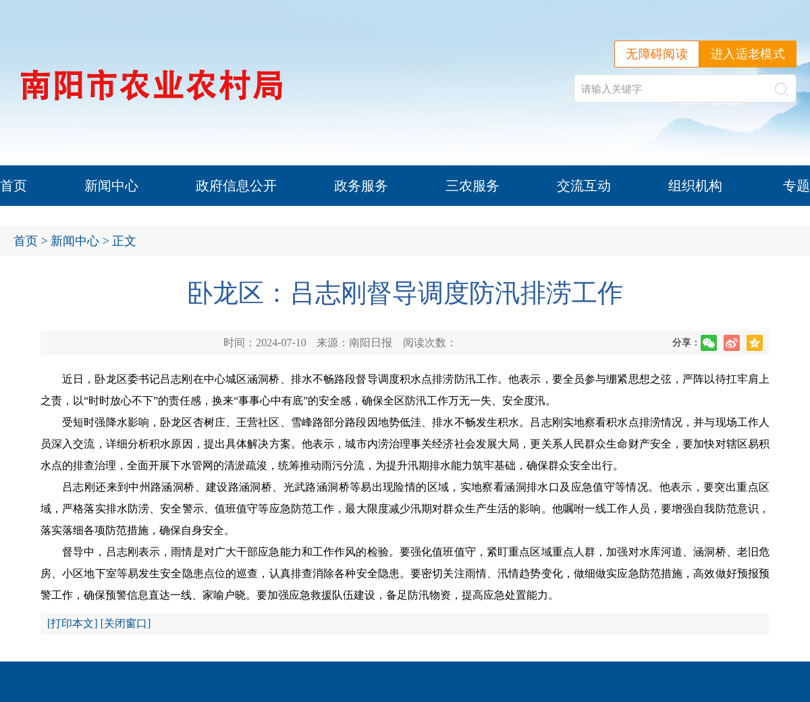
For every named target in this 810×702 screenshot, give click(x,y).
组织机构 (695, 185)
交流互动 (584, 185)
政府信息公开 (236, 185)
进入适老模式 (748, 54)
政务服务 (361, 185)
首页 (13, 185)
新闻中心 (111, 185)
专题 (796, 185)
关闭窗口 (125, 623)
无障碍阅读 (657, 54)
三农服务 (473, 185)
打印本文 (72, 623)
